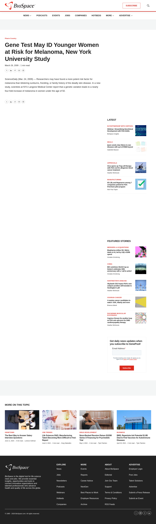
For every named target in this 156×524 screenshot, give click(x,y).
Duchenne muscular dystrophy (116, 314)
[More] (31, 16)
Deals (110, 142)
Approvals (112, 163)
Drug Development (88, 432)
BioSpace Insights (113, 134)
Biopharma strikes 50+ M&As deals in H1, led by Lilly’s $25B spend (118, 252)
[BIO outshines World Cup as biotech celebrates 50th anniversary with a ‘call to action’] (140, 268)
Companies (81, 15)
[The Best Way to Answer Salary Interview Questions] (22, 420)
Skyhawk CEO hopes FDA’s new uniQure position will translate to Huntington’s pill (119, 286)
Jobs (67, 15)
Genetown (9, 432)
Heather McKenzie (113, 173)
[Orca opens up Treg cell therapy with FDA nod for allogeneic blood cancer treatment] (140, 167)
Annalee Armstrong (113, 257)
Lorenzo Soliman (30, 441)
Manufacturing (114, 180)
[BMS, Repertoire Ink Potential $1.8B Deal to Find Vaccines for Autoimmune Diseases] (134, 420)
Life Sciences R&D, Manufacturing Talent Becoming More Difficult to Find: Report (59, 437)
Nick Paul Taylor (112, 189)
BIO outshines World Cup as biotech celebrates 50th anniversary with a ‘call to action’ (119, 269)
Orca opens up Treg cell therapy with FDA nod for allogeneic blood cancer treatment (120, 168)
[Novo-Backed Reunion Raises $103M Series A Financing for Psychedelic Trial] (96, 420)
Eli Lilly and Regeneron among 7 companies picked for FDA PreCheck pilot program (119, 185)
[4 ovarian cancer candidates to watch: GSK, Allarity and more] (140, 302)
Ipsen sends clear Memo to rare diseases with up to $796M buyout (120, 146)
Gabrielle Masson (113, 150)
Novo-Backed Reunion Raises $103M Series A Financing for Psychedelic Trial (95, 437)
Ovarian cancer (114, 297)
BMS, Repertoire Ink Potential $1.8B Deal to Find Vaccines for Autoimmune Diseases (133, 437)
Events (56, 15)
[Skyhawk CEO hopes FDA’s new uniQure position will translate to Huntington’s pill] (140, 285)
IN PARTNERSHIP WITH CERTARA (120, 126)
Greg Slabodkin (66, 443)
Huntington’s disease (117, 281)
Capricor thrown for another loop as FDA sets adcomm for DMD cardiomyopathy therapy (119, 320)
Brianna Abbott (112, 305)
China (109, 264)
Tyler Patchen (102, 443)
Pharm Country (10, 38)
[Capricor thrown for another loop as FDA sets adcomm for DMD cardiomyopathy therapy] (140, 318)
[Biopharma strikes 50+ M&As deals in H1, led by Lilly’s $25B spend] (140, 251)
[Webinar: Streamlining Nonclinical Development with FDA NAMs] (140, 130)
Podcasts (41, 15)
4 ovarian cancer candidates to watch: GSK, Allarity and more (118, 301)
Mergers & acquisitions (118, 247)
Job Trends (47, 432)
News (26, 15)
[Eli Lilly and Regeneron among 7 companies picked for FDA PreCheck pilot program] (140, 184)
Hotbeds (96, 15)
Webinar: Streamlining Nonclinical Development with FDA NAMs (120, 130)
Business (121, 432)
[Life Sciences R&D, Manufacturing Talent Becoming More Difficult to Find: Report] (59, 420)
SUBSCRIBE (131, 6)
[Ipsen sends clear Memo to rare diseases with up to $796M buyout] (140, 146)
